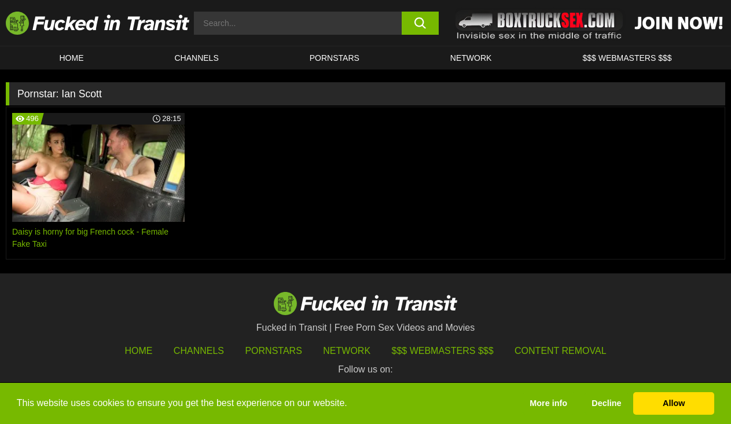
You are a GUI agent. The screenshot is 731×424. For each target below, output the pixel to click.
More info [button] (548, 403)
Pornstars (334, 58)
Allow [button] (674, 403)
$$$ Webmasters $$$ (443, 351)
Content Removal (561, 351)
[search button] (420, 23)
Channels (199, 351)
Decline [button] (606, 403)
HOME (72, 58)
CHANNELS (197, 58)
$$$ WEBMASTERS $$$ (626, 58)
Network (471, 58)
